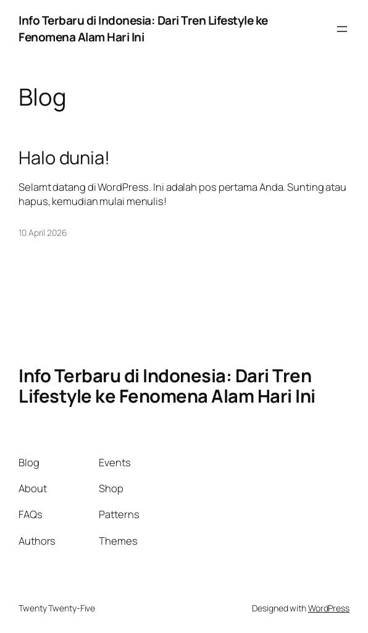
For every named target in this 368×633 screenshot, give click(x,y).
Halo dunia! (64, 158)
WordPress (328, 608)
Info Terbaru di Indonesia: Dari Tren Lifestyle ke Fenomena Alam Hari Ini (143, 28)
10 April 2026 (43, 232)
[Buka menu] (342, 29)
